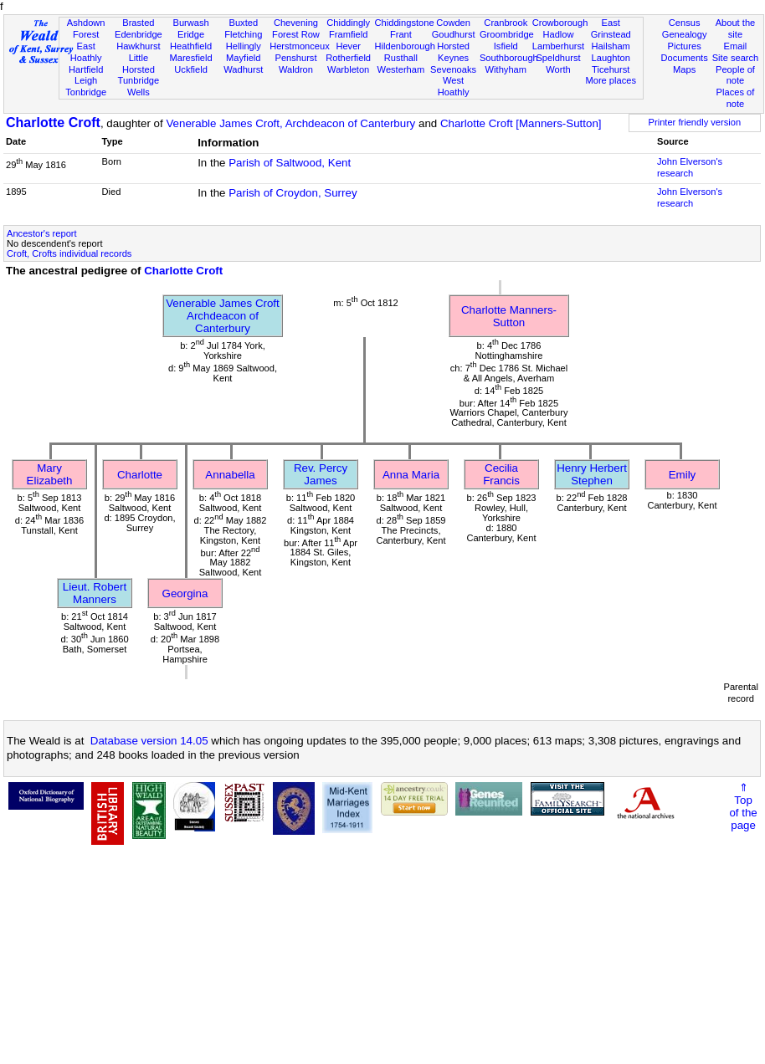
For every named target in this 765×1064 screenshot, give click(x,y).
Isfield (506, 46)
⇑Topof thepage (743, 806)
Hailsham (611, 46)
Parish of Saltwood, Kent (289, 162)
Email (735, 46)
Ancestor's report (42, 233)
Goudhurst (453, 34)
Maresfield (190, 58)
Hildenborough (405, 46)
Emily (682, 474)
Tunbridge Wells (139, 86)
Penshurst (295, 58)
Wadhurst (243, 69)
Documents (684, 58)
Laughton (611, 58)
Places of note (735, 98)
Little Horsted (138, 63)
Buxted (243, 23)
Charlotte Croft (53, 122)
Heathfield (191, 46)
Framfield (348, 34)
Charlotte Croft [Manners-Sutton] (521, 123)
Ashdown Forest (86, 28)
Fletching (243, 34)
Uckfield (191, 69)
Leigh (85, 80)
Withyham (505, 69)
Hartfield (86, 69)
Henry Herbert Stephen (592, 474)
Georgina (185, 593)
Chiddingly (348, 23)
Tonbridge (85, 92)
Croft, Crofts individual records (69, 253)
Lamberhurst (558, 46)
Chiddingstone (404, 23)
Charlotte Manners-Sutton (509, 316)
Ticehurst (610, 69)
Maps (684, 69)
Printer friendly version (695, 122)
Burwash (190, 23)
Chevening (296, 23)
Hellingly (243, 46)
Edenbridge (138, 34)
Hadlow (557, 34)
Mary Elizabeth (50, 474)
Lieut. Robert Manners (94, 593)
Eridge (190, 34)
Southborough (509, 58)
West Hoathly (454, 86)
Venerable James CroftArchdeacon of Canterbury (223, 316)
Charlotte (139, 474)
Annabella (229, 474)
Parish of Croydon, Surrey (292, 193)
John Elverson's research (689, 167)
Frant (401, 34)
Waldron (296, 69)
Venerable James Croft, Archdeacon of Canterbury (290, 123)
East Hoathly (86, 52)
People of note (735, 75)
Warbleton (348, 69)
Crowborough (560, 23)
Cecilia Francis (501, 474)
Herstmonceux (300, 46)
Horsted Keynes (453, 52)
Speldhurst (558, 58)
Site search (735, 58)
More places (610, 80)
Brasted (138, 23)
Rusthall (401, 58)
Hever (348, 46)
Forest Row (296, 34)
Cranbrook (505, 23)
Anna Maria (410, 474)
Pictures (684, 46)
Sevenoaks (453, 69)
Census (685, 23)
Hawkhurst (138, 46)
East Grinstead (611, 28)
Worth (558, 69)
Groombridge (507, 34)
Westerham (401, 69)
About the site (736, 28)
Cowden (453, 23)
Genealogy (684, 34)
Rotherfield (348, 58)
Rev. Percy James (320, 474)
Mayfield (243, 58)
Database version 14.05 (149, 740)
